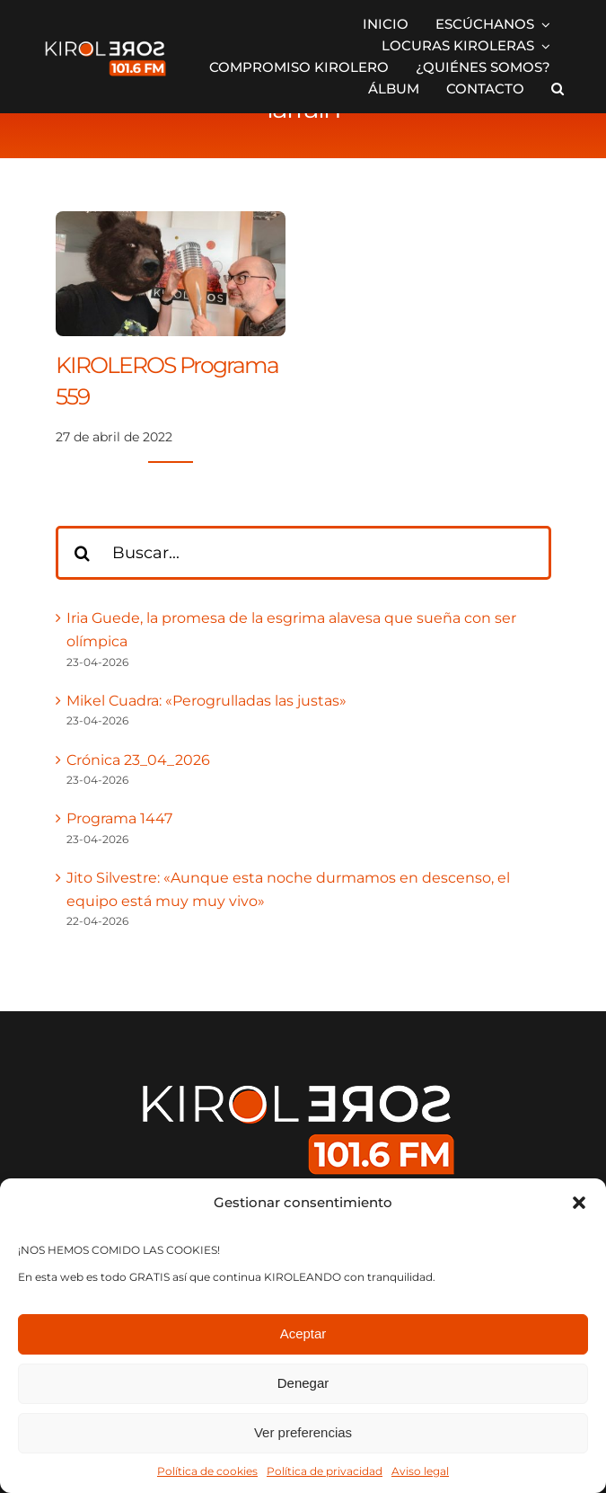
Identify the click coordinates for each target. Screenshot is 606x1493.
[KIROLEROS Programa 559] (170, 222)
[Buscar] (83, 553)
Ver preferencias (303, 1432)
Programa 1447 (119, 818)
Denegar (303, 1383)
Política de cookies (207, 1471)
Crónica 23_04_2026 (138, 760)
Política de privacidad (324, 1471)
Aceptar (303, 1333)
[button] (579, 1203)
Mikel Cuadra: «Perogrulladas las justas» (206, 700)
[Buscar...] (303, 553)
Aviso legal (420, 1471)
